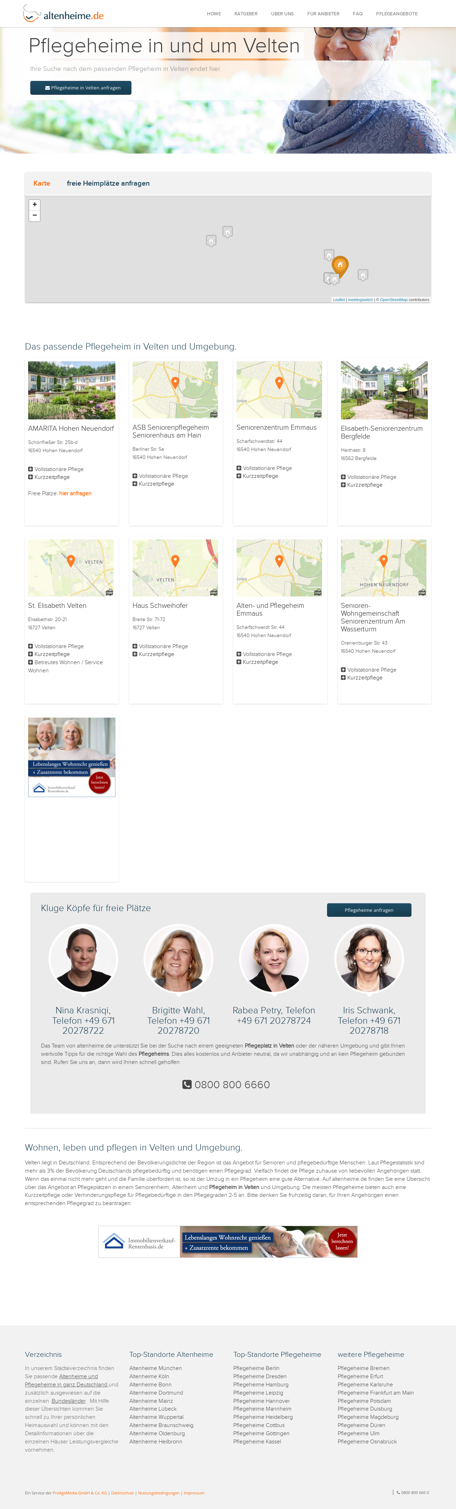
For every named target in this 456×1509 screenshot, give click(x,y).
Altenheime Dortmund (156, 1393)
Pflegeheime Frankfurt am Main (376, 1393)
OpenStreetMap (394, 300)
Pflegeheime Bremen (364, 1368)
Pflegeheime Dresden (260, 1376)
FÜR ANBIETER (323, 14)
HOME (214, 14)
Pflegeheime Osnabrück (367, 1441)
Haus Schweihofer (160, 605)
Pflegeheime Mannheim (262, 1409)
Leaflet (339, 300)
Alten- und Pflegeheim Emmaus (270, 609)
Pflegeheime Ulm (359, 1433)
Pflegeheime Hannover (261, 1401)
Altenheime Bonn (150, 1384)
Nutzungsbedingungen (159, 1492)
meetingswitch (360, 300)
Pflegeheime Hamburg (261, 1384)
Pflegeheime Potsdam (364, 1401)
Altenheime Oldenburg (157, 1433)
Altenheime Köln (149, 1376)
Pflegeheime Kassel (257, 1441)
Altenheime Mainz (151, 1401)
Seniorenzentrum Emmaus (277, 427)
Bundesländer (69, 1401)
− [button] (34, 216)
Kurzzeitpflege (52, 477)
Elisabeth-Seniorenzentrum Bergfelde (382, 432)
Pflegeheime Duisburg (365, 1409)
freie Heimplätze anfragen (108, 183)
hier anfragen (75, 493)
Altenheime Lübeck (153, 1409)
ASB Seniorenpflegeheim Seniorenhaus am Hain (171, 431)
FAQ (358, 14)
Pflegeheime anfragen (369, 910)
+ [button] (34, 205)
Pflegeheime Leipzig (258, 1393)
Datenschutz (122, 1492)
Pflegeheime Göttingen (261, 1433)
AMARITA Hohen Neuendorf (71, 428)
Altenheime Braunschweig (161, 1425)
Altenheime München (155, 1368)
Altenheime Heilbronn (155, 1441)
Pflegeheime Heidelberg (263, 1417)
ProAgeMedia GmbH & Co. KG (80, 1492)
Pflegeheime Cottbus (259, 1425)
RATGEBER (246, 14)
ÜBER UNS (282, 14)
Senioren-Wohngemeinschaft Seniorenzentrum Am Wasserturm (373, 617)
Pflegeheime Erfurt (360, 1376)
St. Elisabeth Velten (57, 605)
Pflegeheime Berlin (256, 1368)
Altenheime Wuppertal (156, 1417)
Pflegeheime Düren (361, 1425)
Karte (41, 183)
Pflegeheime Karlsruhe (365, 1384)
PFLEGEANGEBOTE (397, 14)
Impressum (194, 1492)
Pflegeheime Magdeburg (368, 1417)
